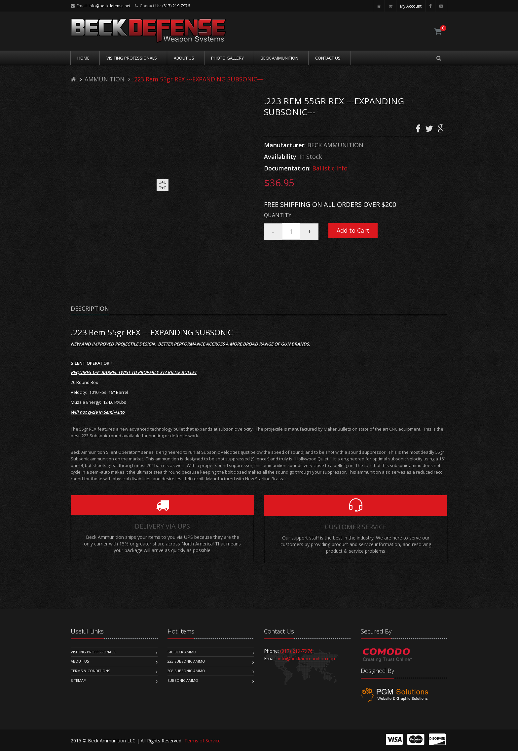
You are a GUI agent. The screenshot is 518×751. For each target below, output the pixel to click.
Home (83, 58)
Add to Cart (353, 230)
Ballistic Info (330, 168)
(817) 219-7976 (176, 6)
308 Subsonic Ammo (186, 670)
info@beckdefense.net (109, 6)
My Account (411, 6)
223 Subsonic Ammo (186, 661)
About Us (184, 58)
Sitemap (78, 680)
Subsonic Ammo (182, 680)
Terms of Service (202, 740)
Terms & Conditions (90, 670)
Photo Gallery (227, 58)
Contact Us (328, 58)
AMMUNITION (105, 79)
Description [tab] (90, 308)
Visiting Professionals (131, 58)
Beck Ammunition (279, 58)
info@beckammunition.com (307, 658)
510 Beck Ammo (181, 651)
